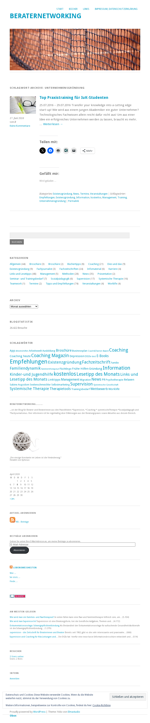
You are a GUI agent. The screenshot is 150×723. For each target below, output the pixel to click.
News (76, 193)
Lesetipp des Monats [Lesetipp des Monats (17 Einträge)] (98, 374)
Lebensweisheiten (25, 567)
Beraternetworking (45, 16)
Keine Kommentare (20, 126)
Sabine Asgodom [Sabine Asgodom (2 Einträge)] (19, 384)
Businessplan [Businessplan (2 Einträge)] (79, 350)
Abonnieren (19, 550)
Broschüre (35, 264)
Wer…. (13, 573)
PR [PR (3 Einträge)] (103, 379)
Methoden (68, 273)
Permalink (73, 201)
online (16, 656)
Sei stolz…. (15, 577)
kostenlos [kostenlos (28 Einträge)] (65, 374)
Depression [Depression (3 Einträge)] (77, 356)
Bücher (73, 9)
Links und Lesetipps (20, 273)
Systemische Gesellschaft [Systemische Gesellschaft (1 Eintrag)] (105, 385)
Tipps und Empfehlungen (60, 283)
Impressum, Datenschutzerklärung (116, 9)
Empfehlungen (47, 197)
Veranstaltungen (99, 193)
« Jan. (12, 498)
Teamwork (16, 283)
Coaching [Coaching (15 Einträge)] (118, 350)
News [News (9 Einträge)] (96, 379)
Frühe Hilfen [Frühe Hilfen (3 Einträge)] (80, 368)
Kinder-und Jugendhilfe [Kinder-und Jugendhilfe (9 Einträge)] (31, 374)
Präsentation (105, 273)
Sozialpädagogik (60, 278)
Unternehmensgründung (52, 201)
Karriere (113, 268)
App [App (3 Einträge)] (12, 350)
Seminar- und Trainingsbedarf (26, 278)
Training (122, 197)
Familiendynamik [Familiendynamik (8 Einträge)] (25, 368)
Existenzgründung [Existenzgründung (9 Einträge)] (64, 362)
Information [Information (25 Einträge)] (116, 368)
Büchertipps (74, 264)
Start (59, 9)
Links (86, 9)
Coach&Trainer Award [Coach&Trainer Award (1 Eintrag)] (98, 351)
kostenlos (96, 197)
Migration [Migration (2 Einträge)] (85, 379)
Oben (13, 715)
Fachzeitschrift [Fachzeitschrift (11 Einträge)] (96, 362)
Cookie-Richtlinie (102, 705)
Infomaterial (94, 268)
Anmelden (14, 678)
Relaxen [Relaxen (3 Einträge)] (129, 379)
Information (82, 197)
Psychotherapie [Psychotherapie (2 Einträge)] (114, 379)
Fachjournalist (44, 268)
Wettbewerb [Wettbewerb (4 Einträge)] (99, 389)
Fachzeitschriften (69, 268)
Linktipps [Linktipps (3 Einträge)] (54, 379)
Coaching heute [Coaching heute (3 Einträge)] (20, 356)
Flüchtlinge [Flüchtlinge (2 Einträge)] (65, 368)
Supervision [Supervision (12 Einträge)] (81, 384)
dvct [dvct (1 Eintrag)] (94, 356)
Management (109, 197)
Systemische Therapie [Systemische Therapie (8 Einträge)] (29, 388)
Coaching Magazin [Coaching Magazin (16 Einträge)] (50, 355)
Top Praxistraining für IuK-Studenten (73, 97)
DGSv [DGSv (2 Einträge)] (88, 356)
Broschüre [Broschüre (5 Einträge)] (63, 350)
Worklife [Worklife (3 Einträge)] (114, 389)
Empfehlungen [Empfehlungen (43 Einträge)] (28, 361)
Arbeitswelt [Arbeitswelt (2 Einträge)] (35, 350)
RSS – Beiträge (19, 522)
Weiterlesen (53, 124)
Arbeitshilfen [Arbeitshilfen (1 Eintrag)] (22, 351)
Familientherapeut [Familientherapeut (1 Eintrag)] (50, 369)
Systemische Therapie (111, 278)
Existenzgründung (62, 193)
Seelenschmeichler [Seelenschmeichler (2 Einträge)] (40, 384)
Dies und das (114, 264)
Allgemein (15, 264)
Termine (84, 193)
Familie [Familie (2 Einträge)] (115, 362)
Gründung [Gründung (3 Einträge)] (95, 368)
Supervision (83, 278)
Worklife (112, 283)
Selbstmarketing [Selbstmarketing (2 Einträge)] (60, 384)
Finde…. (14, 581)
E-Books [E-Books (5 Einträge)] (102, 356)
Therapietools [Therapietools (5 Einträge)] (60, 389)
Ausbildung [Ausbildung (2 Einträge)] (48, 350)
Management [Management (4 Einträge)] (70, 379)
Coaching (93, 264)
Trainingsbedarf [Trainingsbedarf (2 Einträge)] (80, 389)
